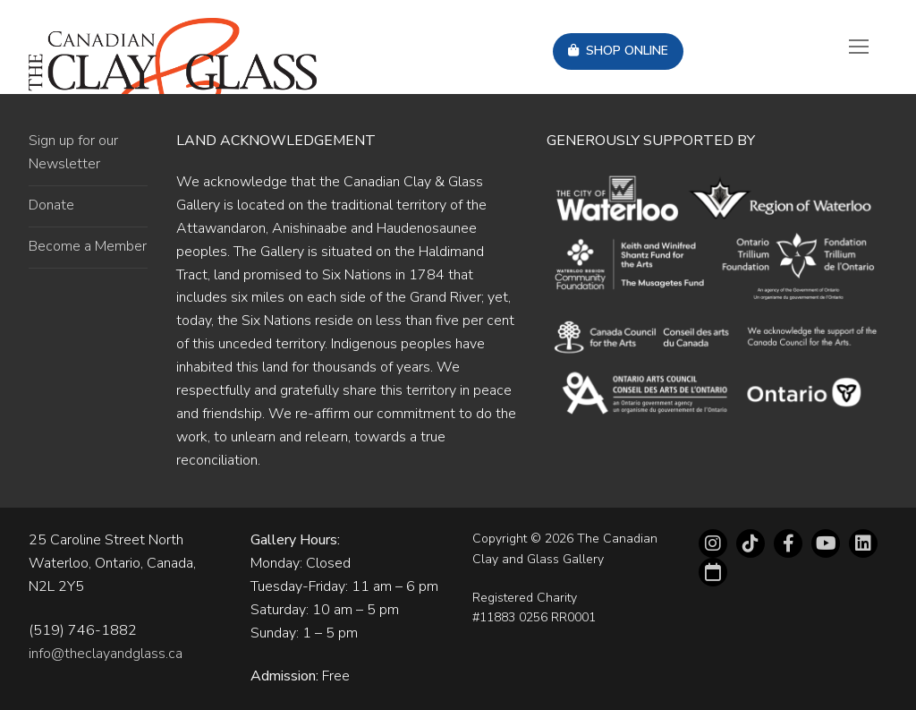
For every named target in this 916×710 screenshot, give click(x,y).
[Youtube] (825, 543)
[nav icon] (858, 47)
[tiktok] (750, 543)
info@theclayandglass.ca (105, 653)
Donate (51, 205)
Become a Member (88, 246)
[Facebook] (788, 543)
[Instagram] (713, 543)
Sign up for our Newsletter (73, 152)
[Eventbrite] (713, 572)
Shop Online (618, 50)
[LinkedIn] (863, 543)
